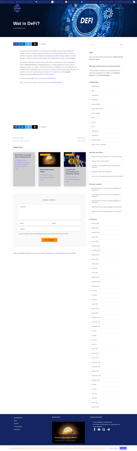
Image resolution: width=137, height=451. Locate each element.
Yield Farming (51, 78)
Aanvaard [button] (123, 448)
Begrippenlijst (95, 86)
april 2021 (94, 344)
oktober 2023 (95, 263)
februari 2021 (95, 353)
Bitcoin (4, 2)
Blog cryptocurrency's (97, 108)
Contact (117, 8)
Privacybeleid (18, 426)
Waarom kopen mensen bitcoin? (100, 161)
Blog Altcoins (95, 95)
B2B (95, 8)
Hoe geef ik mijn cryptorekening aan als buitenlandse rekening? (72, 171)
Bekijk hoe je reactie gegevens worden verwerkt (61, 253)
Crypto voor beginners (78, 8)
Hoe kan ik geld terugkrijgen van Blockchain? (110, 207)
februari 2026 (95, 223)
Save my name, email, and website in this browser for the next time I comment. (44, 233)
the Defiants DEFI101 (55, 82)
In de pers (109, 8)
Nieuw (93, 117)
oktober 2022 (95, 277)
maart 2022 (95, 304)
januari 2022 (95, 313)
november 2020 (96, 366)
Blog (93, 90)
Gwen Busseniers (23, 162)
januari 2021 (95, 357)
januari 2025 (95, 241)
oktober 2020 (95, 371)
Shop (89, 8)
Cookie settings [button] (113, 448)
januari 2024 (95, 259)
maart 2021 (95, 349)
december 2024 (96, 246)
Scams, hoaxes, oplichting (99, 144)
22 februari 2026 (20, 160)
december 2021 (96, 317)
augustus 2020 (96, 380)
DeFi (36, 51)
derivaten (23, 58)
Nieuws (68, 154)
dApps (55, 51)
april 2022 (94, 299)
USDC (87, 2)
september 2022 (96, 281)
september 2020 (96, 375)
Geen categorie (22, 164)
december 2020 (96, 362)
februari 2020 (95, 407)
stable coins (46, 58)
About (101, 8)
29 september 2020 (19, 28)
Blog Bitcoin (95, 99)
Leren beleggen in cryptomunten (102, 422)
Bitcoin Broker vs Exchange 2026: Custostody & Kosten (107, 156)
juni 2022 (94, 290)
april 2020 (94, 398)
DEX (56, 56)
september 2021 (96, 326)
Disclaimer (17, 429)
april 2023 (94, 268)
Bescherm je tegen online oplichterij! (101, 171)
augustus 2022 (96, 286)
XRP (57, 2)
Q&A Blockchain (96, 140)
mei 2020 (94, 393)
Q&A (16, 166)
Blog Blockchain (96, 104)
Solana (105, 2)
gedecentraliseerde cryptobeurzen (43, 56)
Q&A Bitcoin (22, 166)
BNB (71, 2)
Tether (42, 2)
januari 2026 (95, 228)
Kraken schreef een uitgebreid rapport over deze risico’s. (37, 74)
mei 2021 (94, 340)
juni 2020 (94, 389)
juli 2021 (94, 331)
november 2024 (96, 250)
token (56, 72)
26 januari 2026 (71, 177)
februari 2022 (95, 308)
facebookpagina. (104, 75)
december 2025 (96, 232)
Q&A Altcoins (95, 131)
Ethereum (71, 51)
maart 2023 (95, 272)
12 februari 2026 (46, 175)
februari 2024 (95, 255)
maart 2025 (95, 237)
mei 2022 (94, 295)
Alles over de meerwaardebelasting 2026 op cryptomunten (107, 176)
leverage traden (64, 56)
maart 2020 (95, 402)
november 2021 (96, 322)
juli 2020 (94, 384)
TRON (121, 2)
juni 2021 (94, 335)
